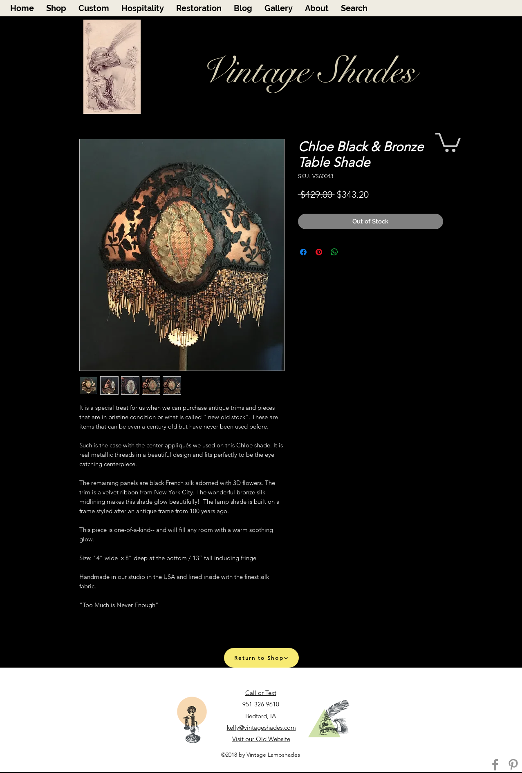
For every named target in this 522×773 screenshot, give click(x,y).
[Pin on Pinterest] (319, 252)
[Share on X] (350, 252)
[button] (448, 141)
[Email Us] (329, 719)
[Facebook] (495, 764)
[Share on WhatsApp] (334, 252)
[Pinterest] (513, 764)
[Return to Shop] (261, 658)
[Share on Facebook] (303, 252)
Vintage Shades (307, 71)
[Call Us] (192, 720)
